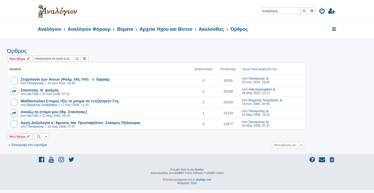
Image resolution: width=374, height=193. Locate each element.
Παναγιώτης (35, 83)
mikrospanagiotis (260, 89)
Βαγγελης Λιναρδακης (42, 105)
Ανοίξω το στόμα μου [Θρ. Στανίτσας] (54, 111)
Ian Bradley (197, 169)
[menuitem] (322, 12)
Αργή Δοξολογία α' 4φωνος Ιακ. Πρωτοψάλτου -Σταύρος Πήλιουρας (81, 122)
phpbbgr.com (203, 179)
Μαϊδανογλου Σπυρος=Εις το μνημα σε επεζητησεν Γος (70, 100)
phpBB (178, 173)
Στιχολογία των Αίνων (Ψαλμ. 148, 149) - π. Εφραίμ (65, 79)
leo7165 (32, 94)
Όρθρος (17, 51)
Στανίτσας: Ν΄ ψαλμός (40, 90)
